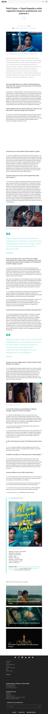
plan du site (22, 712)
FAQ (7, 669)
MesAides (8, 693)
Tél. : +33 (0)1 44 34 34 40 (11, 687)
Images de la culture (10, 695)
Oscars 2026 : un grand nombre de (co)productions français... (23, 645)
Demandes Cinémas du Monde (12, 698)
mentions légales (31, 712)
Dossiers (8, 663)
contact (14, 712)
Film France (8, 694)
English (8, 674)
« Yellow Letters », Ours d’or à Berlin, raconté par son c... (24, 624)
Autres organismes (10, 664)
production (26, 28)
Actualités (8, 661)
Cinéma (9, 599)
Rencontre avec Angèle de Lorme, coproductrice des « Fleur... (24, 602)
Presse (7, 666)
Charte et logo (9, 670)
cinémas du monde (19, 28)
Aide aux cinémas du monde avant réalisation (28, 566)
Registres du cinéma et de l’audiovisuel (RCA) (15, 697)
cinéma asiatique (32, 28)
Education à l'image (10, 667)
